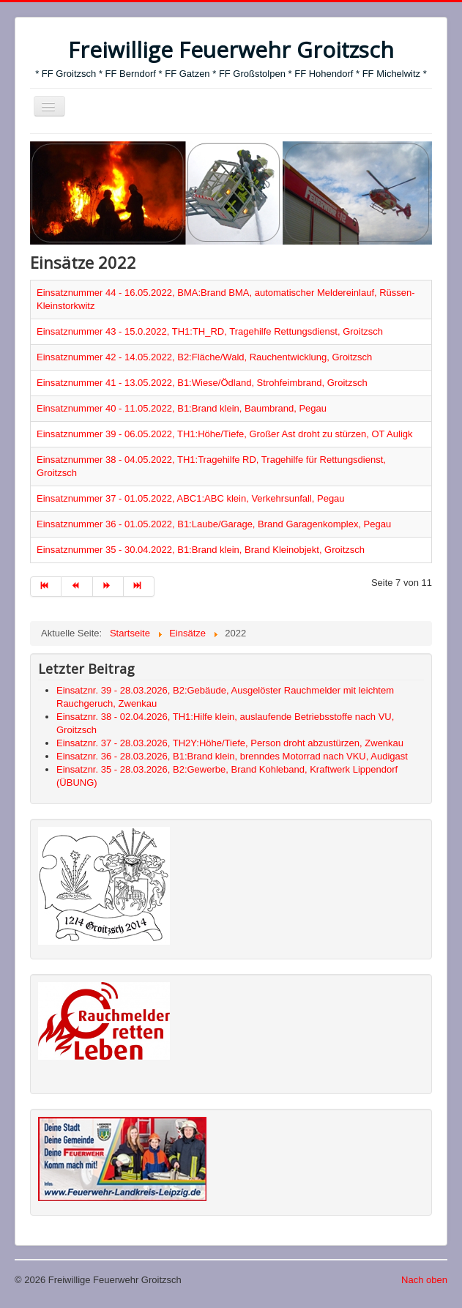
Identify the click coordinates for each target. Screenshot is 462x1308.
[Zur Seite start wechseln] (46, 586)
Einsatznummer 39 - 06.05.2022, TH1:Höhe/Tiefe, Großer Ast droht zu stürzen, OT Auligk (225, 433)
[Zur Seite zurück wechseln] (77, 586)
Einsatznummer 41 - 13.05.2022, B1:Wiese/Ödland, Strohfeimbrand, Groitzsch (202, 382)
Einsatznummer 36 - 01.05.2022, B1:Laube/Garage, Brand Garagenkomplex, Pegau (214, 524)
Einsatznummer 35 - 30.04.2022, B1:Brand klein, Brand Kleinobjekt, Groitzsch (201, 549)
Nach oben (424, 1279)
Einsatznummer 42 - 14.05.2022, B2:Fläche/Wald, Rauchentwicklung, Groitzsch (204, 357)
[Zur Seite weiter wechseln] (108, 586)
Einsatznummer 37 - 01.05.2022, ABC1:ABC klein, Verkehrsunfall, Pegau (191, 498)
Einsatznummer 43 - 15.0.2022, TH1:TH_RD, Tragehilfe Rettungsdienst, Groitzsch (210, 331)
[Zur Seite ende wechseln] (139, 586)
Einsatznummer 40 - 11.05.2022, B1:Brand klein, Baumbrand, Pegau (182, 408)
